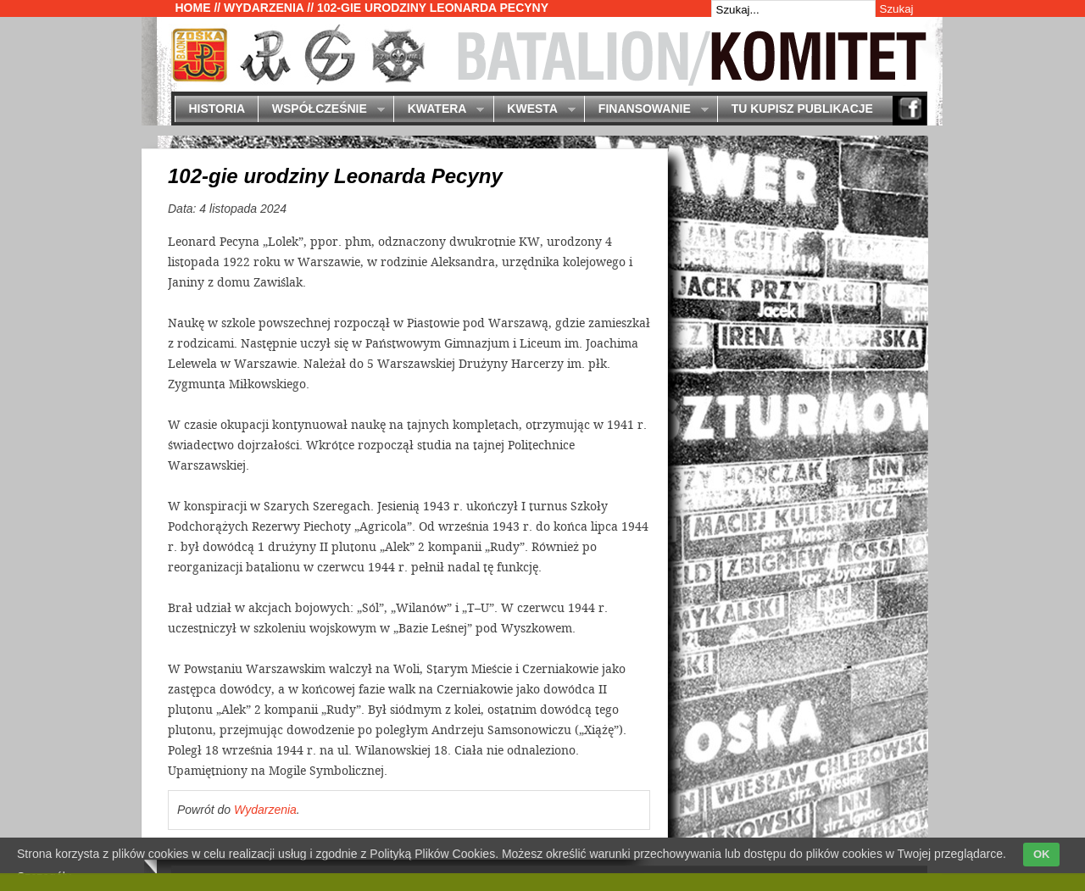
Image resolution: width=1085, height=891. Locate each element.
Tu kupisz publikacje (802, 108)
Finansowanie (646, 110)
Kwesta (534, 110)
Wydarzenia (263, 7)
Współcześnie (321, 110)
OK (1041, 854)
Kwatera (438, 110)
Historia (216, 108)
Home (193, 7)
